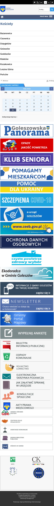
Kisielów (4, 59)
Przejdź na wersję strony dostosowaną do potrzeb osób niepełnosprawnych (38, 2)
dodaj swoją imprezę (9, 117)
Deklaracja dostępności (27, 498)
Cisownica (5, 38)
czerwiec (51, 89)
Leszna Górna (6, 69)
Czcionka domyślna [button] (45, 2)
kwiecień (2, 89)
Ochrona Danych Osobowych (27, 497)
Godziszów (5, 54)
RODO (38, 473)
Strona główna (34, 2)
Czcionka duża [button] (52, 2)
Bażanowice (6, 33)
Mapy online (13, 462)
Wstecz (5, 81)
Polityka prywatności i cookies (27, 495)
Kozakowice (6, 64)
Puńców (4, 74)
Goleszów (5, 48)
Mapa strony (41, 2)
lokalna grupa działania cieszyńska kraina (38, 462)
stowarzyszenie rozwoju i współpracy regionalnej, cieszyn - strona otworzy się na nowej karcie (13, 472)
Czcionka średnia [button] (49, 2)
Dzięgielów (5, 43)
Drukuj (51, 81)
